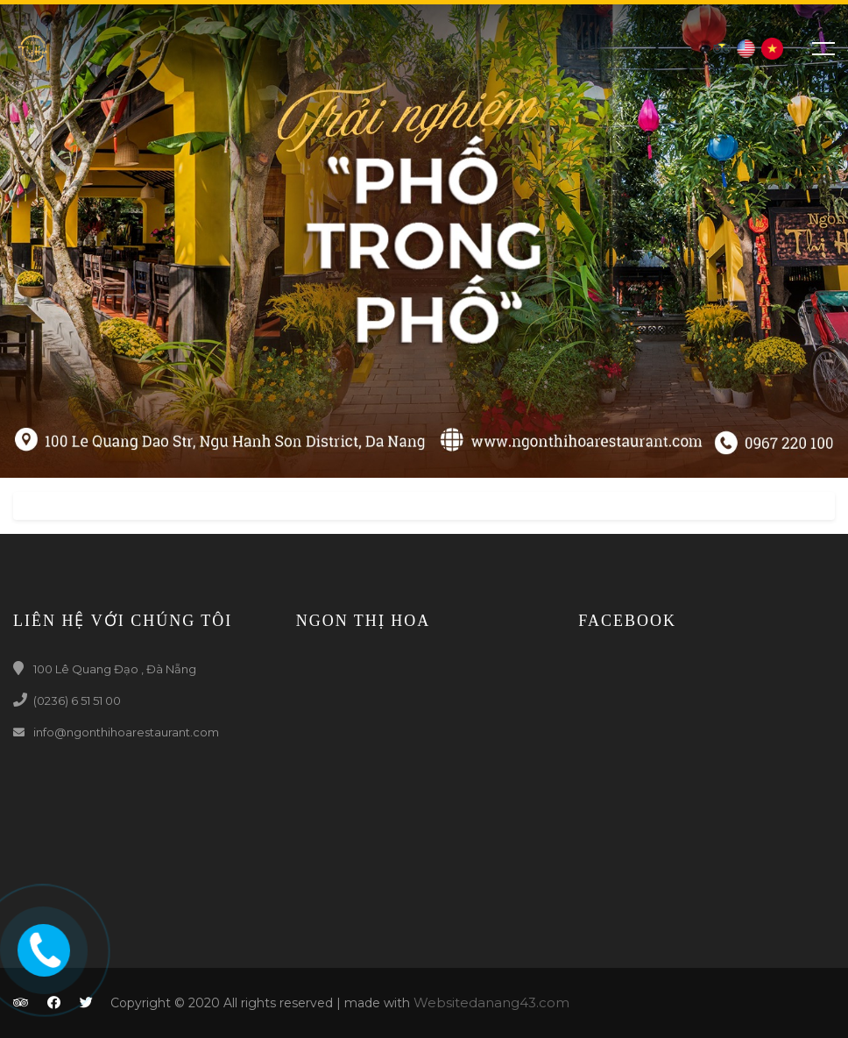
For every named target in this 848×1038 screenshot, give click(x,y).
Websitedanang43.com (491, 1002)
